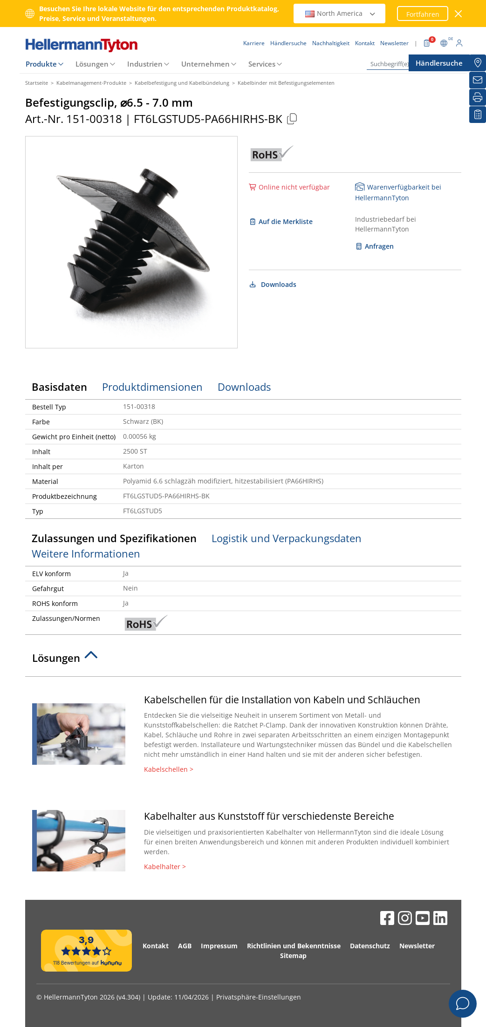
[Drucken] (477, 97)
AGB (185, 945)
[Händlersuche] (477, 62)
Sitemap (293, 955)
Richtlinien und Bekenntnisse (294, 945)
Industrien (145, 63)
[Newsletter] (477, 80)
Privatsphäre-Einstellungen (258, 997)
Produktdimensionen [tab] (152, 387)
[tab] (243, 660)
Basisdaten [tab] (59, 387)
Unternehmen (205, 63)
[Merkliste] (477, 114)
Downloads (273, 284)
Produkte (41, 63)
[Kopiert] (292, 118)
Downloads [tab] (244, 387)
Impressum (219, 945)
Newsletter (417, 945)
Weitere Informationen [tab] (86, 553)
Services (261, 63)
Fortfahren (422, 14)
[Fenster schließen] (458, 13)
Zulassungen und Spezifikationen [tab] (114, 538)
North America (340, 13)
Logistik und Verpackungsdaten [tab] (287, 538)
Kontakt (156, 945)
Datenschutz (370, 945)
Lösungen (92, 63)
